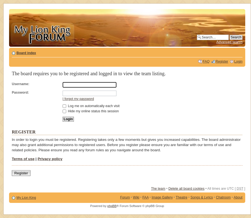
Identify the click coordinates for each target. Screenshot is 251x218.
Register (222, 61)
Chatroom (223, 197)
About (238, 197)
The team (158, 189)
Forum (125, 197)
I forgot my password (78, 99)
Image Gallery (162, 197)
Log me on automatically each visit (91, 106)
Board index (26, 53)
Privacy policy (50, 159)
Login (238, 61)
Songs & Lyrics (201, 197)
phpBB (112, 206)
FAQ (206, 61)
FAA (146, 197)
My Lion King (26, 198)
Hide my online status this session (91, 111)
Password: (20, 92)
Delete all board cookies (186, 189)
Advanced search (229, 42)
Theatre (181, 197)
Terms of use (23, 159)
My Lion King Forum (42, 33)
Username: (20, 84)
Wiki (136, 197)
